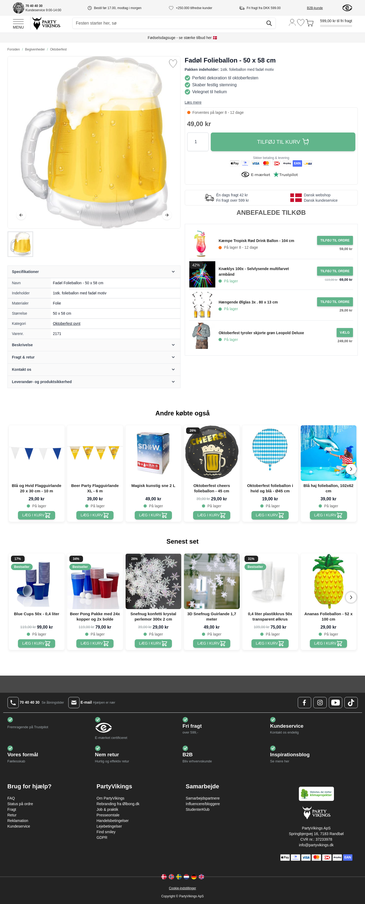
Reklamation (17, 821)
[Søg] (269, 23)
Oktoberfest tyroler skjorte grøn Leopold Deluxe (261, 333)
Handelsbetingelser (113, 821)
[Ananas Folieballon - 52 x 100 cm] (328, 643)
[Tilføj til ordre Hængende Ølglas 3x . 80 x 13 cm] (335, 302)
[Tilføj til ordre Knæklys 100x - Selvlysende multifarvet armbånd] (335, 271)
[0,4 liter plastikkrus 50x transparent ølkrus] (270, 643)
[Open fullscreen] (94, 142)
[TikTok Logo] (351, 702)
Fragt (11, 809)
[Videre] (167, 215)
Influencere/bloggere (203, 804)
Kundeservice (18, 826)
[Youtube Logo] (335, 702)
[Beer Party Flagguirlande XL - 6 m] (95, 515)
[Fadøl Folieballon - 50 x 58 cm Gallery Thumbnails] (20, 244)
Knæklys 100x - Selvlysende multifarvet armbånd (254, 271)
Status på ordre (20, 804)
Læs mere (193, 102)
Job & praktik (107, 809)
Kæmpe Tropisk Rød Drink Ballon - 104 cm (256, 241)
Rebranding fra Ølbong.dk (118, 804)
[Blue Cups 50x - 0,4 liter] (36, 643)
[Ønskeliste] (300, 22)
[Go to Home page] (46, 23)
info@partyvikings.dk (316, 845)
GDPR (102, 837)
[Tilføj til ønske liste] (173, 63)
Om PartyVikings (111, 798)
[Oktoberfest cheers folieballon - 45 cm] (211, 515)
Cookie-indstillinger (182, 888)
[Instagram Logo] (320, 702)
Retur (12, 815)
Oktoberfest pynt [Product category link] (67, 323)
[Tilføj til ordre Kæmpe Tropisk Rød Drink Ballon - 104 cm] (335, 240)
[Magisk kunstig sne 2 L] (153, 515)
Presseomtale (108, 815)
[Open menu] (18, 23)
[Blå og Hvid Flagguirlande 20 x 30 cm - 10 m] (36, 515)
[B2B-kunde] (321, 8)
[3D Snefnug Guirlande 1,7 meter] (211, 643)
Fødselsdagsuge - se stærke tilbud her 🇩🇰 (182, 38)
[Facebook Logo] (304, 702)
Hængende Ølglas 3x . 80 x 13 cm (248, 302)
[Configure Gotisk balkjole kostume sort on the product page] (344, 332)
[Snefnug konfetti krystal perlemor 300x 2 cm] (153, 643)
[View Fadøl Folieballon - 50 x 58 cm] (20, 244)
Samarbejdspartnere (203, 798)
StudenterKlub (198, 809)
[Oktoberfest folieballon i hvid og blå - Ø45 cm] (270, 515)
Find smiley (106, 832)
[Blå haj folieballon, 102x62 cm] (328, 515)
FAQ (11, 798)
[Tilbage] (21, 215)
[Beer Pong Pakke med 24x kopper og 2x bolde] (95, 643)
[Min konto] (292, 22)
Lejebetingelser (109, 826)
